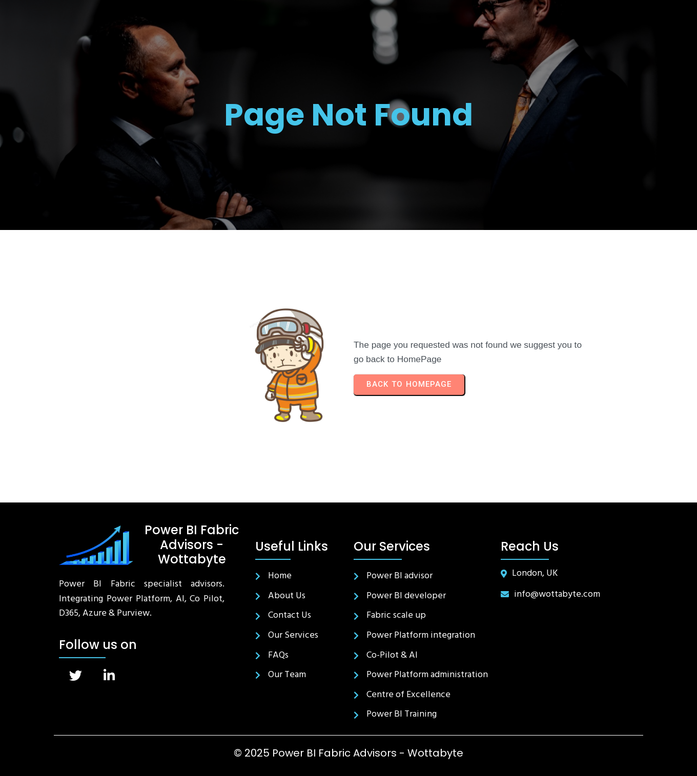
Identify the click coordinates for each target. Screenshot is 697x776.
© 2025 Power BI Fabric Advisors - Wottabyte (348, 753)
